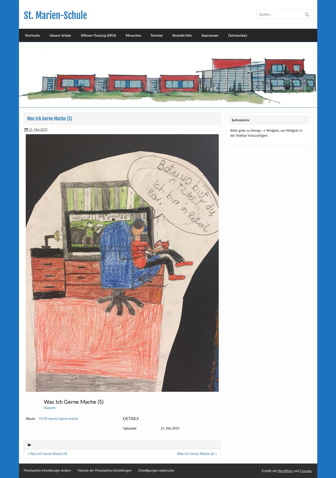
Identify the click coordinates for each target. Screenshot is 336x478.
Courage (306, 471)
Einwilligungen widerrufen (156, 470)
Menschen (133, 35)
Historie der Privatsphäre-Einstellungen (105, 470)
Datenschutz (237, 35)
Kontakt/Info (182, 35)
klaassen (49, 408)
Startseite (32, 35)
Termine (156, 35)
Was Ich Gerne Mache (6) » (197, 454)
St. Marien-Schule (55, 15)
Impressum (210, 35)
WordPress (285, 471)
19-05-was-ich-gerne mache (58, 419)
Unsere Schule (60, 35)
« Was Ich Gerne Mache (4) (47, 454)
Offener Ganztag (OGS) (98, 35)
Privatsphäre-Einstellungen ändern (47, 470)
